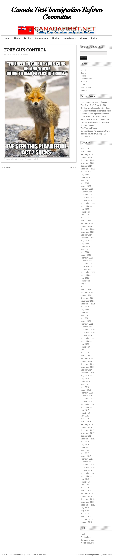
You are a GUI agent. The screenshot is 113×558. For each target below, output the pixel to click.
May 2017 (85, 450)
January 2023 (86, 261)
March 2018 (86, 421)
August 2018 (86, 407)
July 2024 (85, 209)
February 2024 (87, 223)
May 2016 (85, 485)
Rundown (80, 555)
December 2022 (88, 263)
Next (73, 167)
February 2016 (87, 493)
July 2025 (85, 174)
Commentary (41, 38)
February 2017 (87, 459)
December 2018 (88, 398)
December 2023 (88, 229)
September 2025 (88, 169)
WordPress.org (87, 543)
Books (27, 38)
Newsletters (70, 38)
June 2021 (85, 312)
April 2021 (85, 318)
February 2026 (87, 154)
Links (94, 38)
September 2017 (88, 439)
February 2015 (87, 519)
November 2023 (88, 232)
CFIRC (26, 54)
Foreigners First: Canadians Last (95, 102)
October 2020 (86, 335)
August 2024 (86, 206)
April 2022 (85, 286)
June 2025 (85, 177)
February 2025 (87, 189)
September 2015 (88, 505)
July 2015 (85, 508)
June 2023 (85, 246)
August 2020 (86, 341)
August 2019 (86, 375)
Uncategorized (17, 159)
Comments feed (87, 540)
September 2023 (88, 238)
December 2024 (88, 194)
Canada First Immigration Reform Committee (56, 13)
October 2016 (86, 470)
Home (6, 38)
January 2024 (86, 226)
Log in (83, 534)
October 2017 (86, 436)
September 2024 (88, 203)
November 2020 (88, 332)
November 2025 (88, 163)
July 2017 (85, 444)
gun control (33, 159)
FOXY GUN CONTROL (25, 49)
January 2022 (86, 295)
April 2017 (85, 453)
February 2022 (87, 292)
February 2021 (87, 324)
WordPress (107, 555)
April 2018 (85, 419)
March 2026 (86, 151)
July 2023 (85, 243)
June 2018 (85, 413)
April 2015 (85, 513)
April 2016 (85, 487)
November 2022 (88, 266)
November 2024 (88, 197)
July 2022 (85, 278)
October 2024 (86, 200)
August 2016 (86, 476)
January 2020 (86, 361)
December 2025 (88, 160)
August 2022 (86, 275)
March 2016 (86, 490)
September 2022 (88, 272)
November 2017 (88, 433)
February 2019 (87, 393)
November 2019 (88, 367)
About (17, 38)
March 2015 (86, 516)
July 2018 (85, 410)
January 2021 (86, 327)
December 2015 (88, 499)
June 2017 (85, 447)
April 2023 (85, 252)
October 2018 (86, 401)
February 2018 (87, 424)
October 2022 (86, 269)
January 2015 (86, 522)
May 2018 (85, 416)
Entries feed (86, 537)
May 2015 (85, 510)
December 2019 (88, 364)
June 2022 (85, 281)
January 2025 (86, 192)
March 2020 (86, 355)
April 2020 (85, 352)
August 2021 (86, 307)
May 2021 (85, 315)
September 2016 (88, 473)
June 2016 (85, 482)
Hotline (55, 38)
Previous (6, 167)
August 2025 (86, 172)
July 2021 (85, 309)
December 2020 (88, 329)
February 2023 (87, 258)
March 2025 (86, 186)
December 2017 (88, 430)
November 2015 (88, 502)
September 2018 (88, 404)
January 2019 (86, 396)
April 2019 (85, 387)
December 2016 (88, 464)
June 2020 (85, 347)
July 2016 (85, 479)
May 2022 (85, 284)
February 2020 (87, 358)
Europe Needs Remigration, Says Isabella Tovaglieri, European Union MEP (95, 134)
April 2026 (85, 149)
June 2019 (85, 381)
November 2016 (88, 467)
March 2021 (86, 321)
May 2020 (85, 350)
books (83, 76)
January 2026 (86, 157)
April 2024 (85, 217)
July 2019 (85, 378)
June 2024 (85, 212)
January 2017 (86, 462)
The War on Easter (89, 128)
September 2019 (88, 373)
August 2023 (86, 240)
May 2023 (85, 249)
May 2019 (85, 384)
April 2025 (85, 183)
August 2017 (86, 441)
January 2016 (86, 496)
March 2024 (86, 220)
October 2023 (86, 235)
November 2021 (88, 301)
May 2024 (85, 215)
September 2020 (88, 338)
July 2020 (85, 344)
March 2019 (86, 390)
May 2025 (85, 180)
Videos (83, 38)
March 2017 (86, 456)
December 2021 (88, 298)
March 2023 (86, 255)
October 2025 (86, 166)
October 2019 (86, 370)
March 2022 (86, 289)
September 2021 (88, 304)
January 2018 (86, 427)
